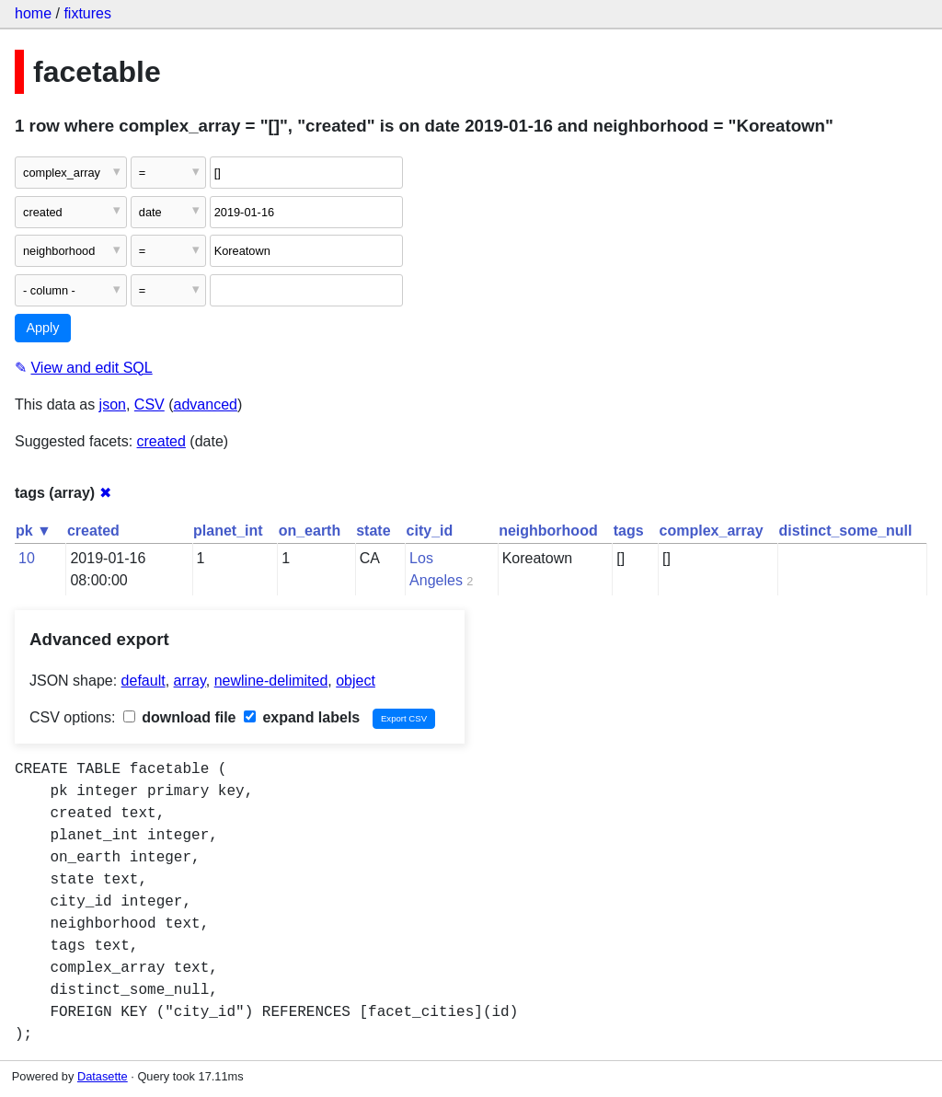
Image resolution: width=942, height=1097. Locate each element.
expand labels (302, 717)
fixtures (87, 13)
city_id (430, 530)
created (161, 441)
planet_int (228, 530)
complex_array (712, 530)
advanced (205, 404)
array (190, 680)
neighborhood (548, 530)
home (33, 13)
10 (26, 558)
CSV (149, 404)
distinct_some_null (846, 530)
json (112, 404)
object (355, 680)
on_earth (310, 530)
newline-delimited (271, 680)
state (373, 530)
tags (629, 530)
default (143, 680)
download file (179, 717)
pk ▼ (34, 530)
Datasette (102, 1076)
